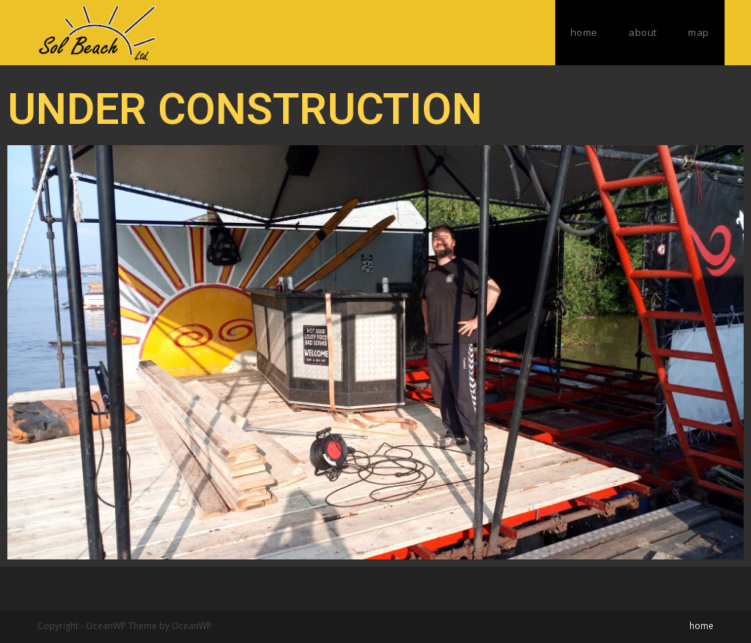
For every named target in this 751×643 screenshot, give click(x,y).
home (701, 626)
